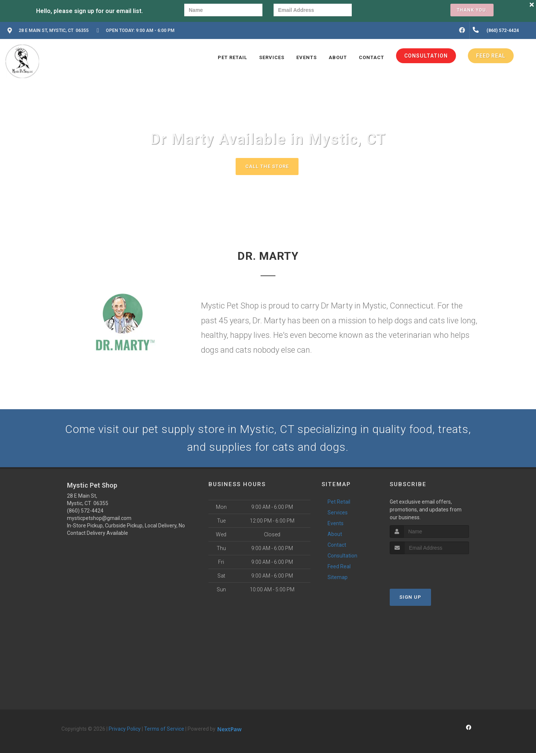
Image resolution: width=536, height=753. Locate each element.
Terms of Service (164, 729)
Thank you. (472, 10)
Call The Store (267, 166)
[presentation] (388, 11)
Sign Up (410, 597)
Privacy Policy (125, 729)
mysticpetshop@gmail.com (99, 518)
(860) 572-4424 (85, 511)
